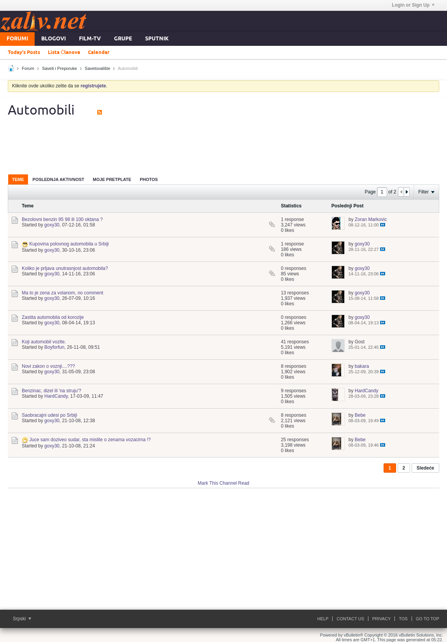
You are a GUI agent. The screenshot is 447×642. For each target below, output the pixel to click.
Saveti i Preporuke (59, 68)
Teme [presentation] (18, 179)
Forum (28, 68)
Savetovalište (97, 68)
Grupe (123, 39)
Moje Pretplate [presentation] (112, 179)
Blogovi (53, 39)
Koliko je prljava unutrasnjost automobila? (65, 268)
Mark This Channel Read (223, 483)
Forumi (17, 39)
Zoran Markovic (371, 219)
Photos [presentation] (149, 179)
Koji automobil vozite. (44, 341)
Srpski (22, 618)
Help (323, 618)
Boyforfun (54, 347)
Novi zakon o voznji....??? (48, 366)
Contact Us (350, 618)
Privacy (381, 618)
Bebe (360, 415)
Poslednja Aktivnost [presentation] (58, 179)
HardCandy (56, 396)
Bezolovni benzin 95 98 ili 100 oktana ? (62, 219)
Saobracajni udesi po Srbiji (49, 415)
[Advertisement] (223, 145)
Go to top (427, 618)
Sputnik (157, 39)
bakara (362, 366)
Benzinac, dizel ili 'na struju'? (51, 390)
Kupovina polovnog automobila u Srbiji (69, 244)
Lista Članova (64, 52)
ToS (403, 618)
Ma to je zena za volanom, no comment (62, 293)
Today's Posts (24, 52)
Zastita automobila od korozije (53, 317)
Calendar (98, 52)
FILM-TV (90, 39)
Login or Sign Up (413, 5)
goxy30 (52, 225)
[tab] (18, 179)
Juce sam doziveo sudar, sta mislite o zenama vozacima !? (90, 439)
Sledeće (425, 468)
